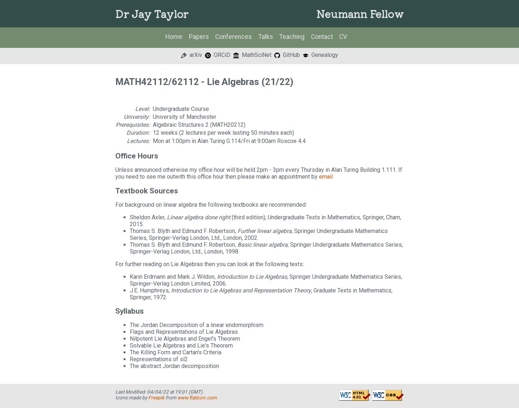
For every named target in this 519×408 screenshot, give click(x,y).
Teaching (292, 36)
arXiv (191, 54)
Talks (265, 36)
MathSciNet (252, 54)
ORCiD (217, 54)
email (326, 176)
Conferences (233, 36)
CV (343, 36)
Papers (199, 36)
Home (173, 36)
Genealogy (320, 54)
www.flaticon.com (197, 397)
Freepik (156, 397)
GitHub (287, 54)
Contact (322, 36)
